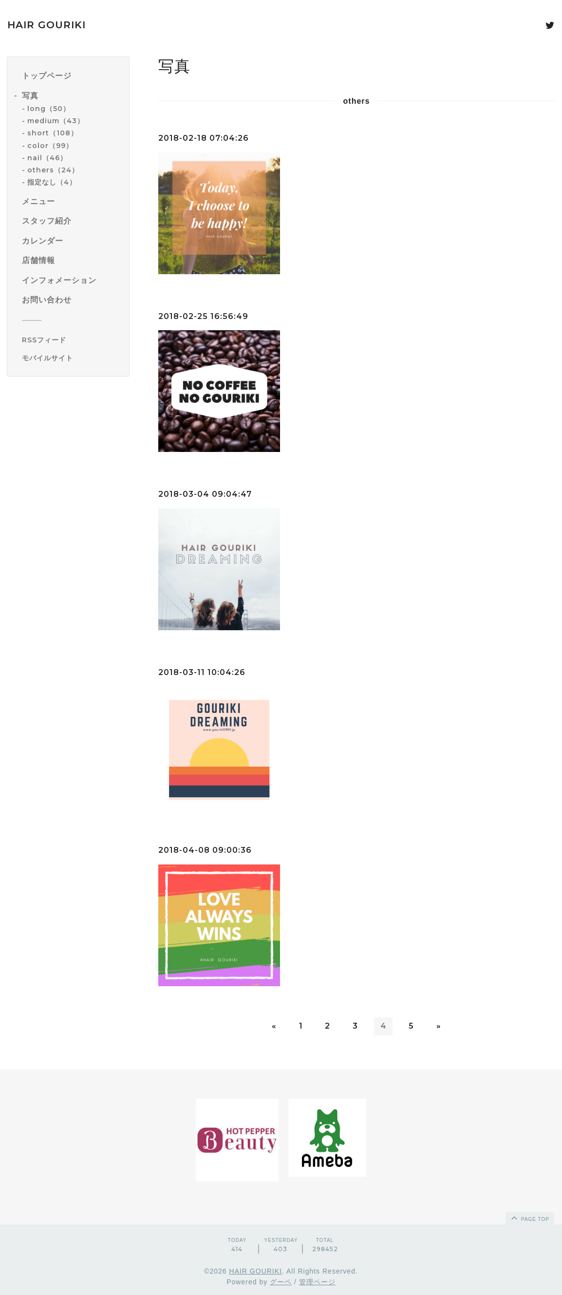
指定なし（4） (51, 182)
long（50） (48, 108)
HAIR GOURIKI (46, 25)
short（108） (52, 133)
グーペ (281, 1282)
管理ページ (317, 1282)
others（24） (53, 170)
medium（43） (55, 120)
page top (529, 1217)
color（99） (50, 145)
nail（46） (47, 157)
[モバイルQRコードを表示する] (72, 358)
